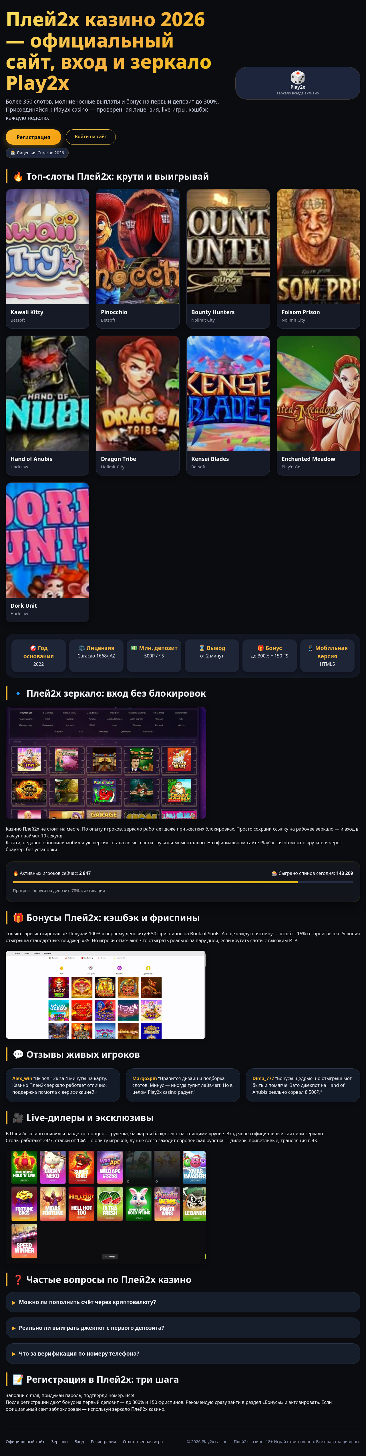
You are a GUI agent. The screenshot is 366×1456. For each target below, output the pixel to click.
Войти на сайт (91, 136)
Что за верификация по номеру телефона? (79, 1353)
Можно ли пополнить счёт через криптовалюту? (87, 1302)
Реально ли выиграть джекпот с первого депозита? (91, 1328)
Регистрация (33, 137)
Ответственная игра (143, 1441)
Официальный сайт (25, 1441)
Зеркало (59, 1441)
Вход (79, 1441)
